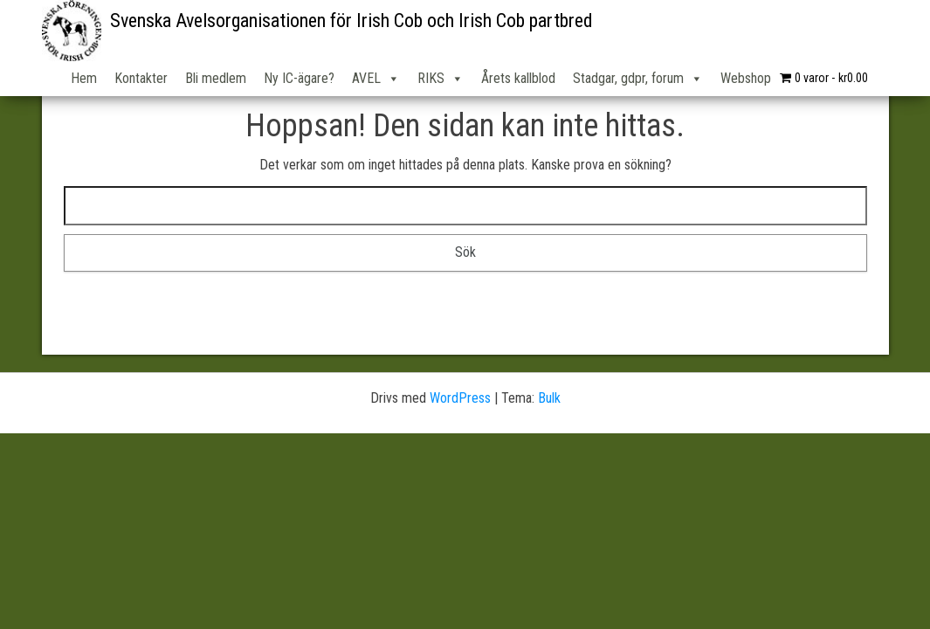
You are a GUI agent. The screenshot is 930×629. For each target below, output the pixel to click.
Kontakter (141, 78)
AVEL (376, 78)
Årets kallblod (518, 78)
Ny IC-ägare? (299, 78)
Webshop (745, 78)
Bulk (549, 398)
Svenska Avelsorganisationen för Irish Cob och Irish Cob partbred (351, 20)
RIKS (440, 78)
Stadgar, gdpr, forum (638, 78)
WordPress (460, 398)
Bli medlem (215, 78)
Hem (84, 78)
